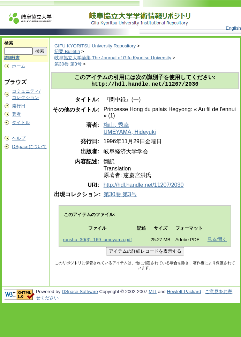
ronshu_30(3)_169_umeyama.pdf (97, 241)
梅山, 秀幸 (116, 126)
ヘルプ (18, 138)
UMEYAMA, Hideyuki (130, 133)
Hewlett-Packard (184, 293)
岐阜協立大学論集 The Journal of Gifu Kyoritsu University (112, 57)
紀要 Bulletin (67, 51)
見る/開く (217, 240)
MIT (153, 293)
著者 (16, 114)
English (233, 28)
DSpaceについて (29, 146)
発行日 (18, 105)
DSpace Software (80, 293)
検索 (8, 43)
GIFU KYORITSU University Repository (95, 45)
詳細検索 (12, 57)
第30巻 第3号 (68, 64)
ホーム (18, 66)
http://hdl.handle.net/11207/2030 (144, 186)
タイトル (21, 122)
